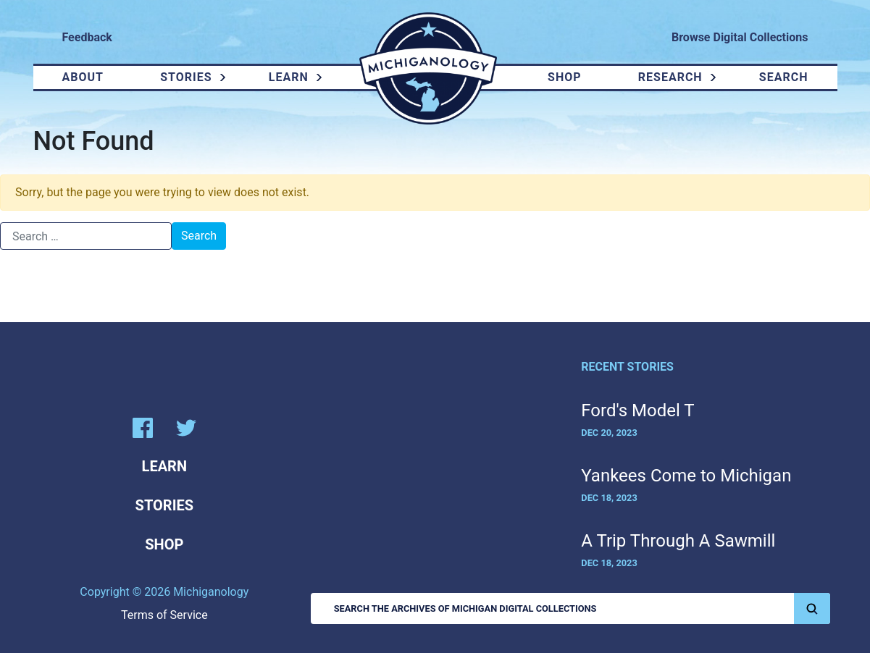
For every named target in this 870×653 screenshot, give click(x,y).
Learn (289, 77)
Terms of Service (164, 615)
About (83, 77)
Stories (186, 77)
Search (783, 77)
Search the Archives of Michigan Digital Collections (582, 608)
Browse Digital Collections (740, 37)
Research (670, 77)
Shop (565, 77)
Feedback (87, 37)
